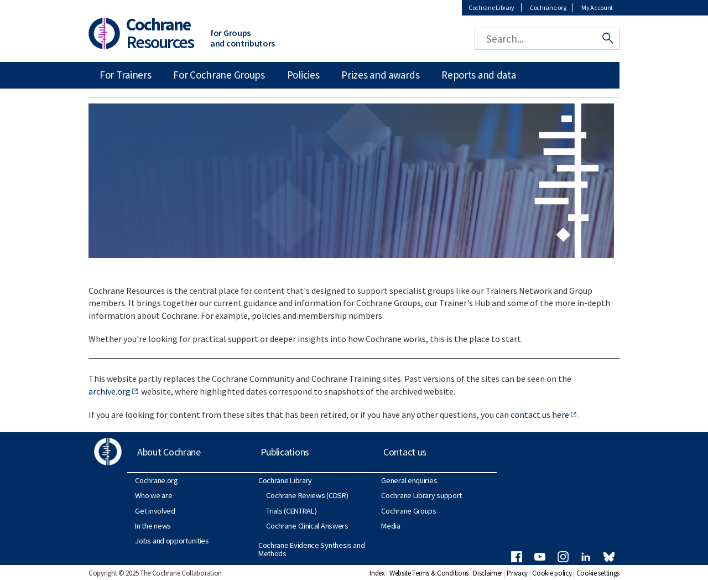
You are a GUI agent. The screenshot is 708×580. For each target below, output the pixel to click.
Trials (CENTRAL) (291, 511)
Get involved (155, 511)
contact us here (540, 414)
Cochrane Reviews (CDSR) (307, 495)
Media (390, 526)
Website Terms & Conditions (428, 573)
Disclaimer (487, 573)
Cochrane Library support (421, 495)
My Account (597, 7)
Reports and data (478, 74)
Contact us (404, 452)
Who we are (153, 495)
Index (377, 573)
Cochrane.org (548, 7)
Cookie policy (551, 573)
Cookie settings (598, 573)
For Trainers (125, 74)
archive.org (109, 391)
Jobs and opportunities (172, 541)
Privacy (517, 573)
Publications (285, 452)
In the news (153, 526)
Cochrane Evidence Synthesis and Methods (311, 549)
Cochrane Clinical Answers (307, 526)
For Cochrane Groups (218, 74)
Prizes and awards (380, 74)
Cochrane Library (491, 7)
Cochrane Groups (408, 511)
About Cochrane (169, 452)
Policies (303, 74)
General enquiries (409, 480)
